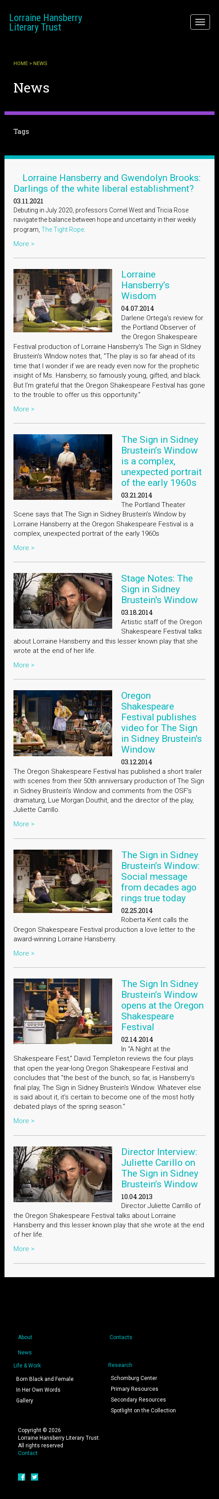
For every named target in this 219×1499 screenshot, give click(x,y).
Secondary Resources (138, 1400)
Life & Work (27, 1365)
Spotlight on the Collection (143, 1410)
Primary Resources (134, 1389)
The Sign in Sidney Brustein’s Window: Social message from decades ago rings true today (160, 877)
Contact (28, 1453)
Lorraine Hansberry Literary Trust (45, 22)
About (25, 1337)
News (25, 1352)
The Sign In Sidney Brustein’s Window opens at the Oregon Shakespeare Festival (162, 1005)
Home (20, 63)
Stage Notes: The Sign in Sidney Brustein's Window (159, 589)
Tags (21, 131)
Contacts (121, 1337)
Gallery (24, 1401)
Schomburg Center (134, 1378)
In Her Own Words (38, 1390)
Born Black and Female (45, 1379)
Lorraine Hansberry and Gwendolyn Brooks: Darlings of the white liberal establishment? (107, 183)
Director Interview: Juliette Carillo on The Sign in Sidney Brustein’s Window (159, 1168)
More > (24, 244)
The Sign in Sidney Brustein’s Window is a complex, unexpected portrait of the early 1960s (161, 461)
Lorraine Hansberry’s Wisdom (145, 285)
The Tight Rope (62, 229)
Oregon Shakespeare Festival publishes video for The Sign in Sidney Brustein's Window (161, 722)
